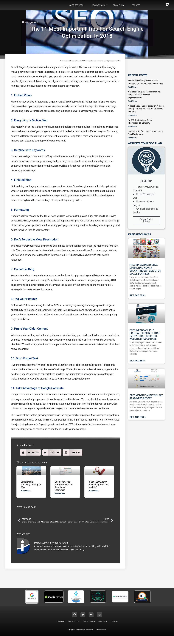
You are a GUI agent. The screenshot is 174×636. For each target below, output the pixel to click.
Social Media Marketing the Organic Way (31, 485)
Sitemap (115, 623)
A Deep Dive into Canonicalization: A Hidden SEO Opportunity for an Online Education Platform (146, 109)
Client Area (60, 623)
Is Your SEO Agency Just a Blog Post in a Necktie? (98, 485)
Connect (136, 5)
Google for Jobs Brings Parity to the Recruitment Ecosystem (64, 486)
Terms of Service (89, 623)
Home (61, 61)
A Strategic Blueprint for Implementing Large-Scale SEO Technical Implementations (144, 95)
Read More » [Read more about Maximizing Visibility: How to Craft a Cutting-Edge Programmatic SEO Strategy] (132, 87)
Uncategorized (30, 22)
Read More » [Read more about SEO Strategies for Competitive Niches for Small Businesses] (132, 138)
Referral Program (74, 623)
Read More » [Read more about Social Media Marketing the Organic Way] (26, 491)
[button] (30, 452)
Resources (119, 5)
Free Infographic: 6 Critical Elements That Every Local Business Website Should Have (145, 334)
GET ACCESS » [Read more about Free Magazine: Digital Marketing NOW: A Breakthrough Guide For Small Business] (138, 295)
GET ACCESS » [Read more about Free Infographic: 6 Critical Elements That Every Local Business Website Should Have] (138, 360)
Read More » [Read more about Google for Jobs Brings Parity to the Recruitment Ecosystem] (60, 494)
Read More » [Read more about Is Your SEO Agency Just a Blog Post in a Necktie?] (94, 491)
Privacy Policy (103, 623)
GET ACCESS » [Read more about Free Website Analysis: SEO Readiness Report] (138, 417)
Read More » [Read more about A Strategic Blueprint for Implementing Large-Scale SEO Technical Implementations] (132, 101)
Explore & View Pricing (146, 220)
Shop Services (77, 5)
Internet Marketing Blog (71, 61)
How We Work (99, 5)
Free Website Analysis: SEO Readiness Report (146, 397)
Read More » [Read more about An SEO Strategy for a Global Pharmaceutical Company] (132, 126)
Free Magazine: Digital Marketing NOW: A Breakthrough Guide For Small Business (145, 269)
